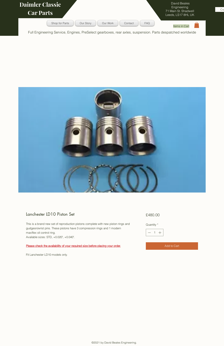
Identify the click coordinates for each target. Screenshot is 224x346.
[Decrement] (149, 232)
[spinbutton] (154, 232)
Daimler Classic (40, 4)
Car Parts (40, 12)
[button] (196, 25)
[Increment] (160, 232)
